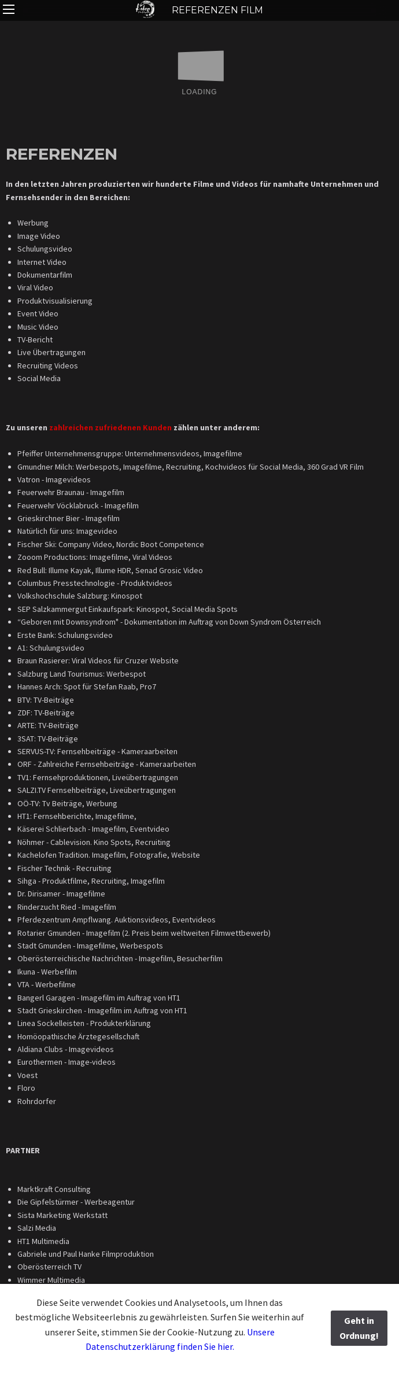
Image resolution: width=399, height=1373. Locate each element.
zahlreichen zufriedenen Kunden (111, 427)
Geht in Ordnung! (359, 1328)
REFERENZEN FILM (200, 10)
